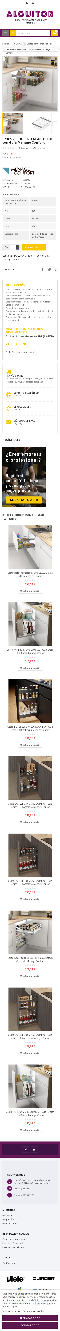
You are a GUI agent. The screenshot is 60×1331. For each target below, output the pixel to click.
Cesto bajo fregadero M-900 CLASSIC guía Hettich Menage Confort (30, 574)
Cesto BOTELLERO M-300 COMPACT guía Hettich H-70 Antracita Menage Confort (30, 805)
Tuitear (48, 269)
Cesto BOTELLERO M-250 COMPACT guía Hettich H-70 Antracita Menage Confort (30, 882)
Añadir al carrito (34, 247)
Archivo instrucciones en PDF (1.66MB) (30, 336)
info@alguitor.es (21, 1188)
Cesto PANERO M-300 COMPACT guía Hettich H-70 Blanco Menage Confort (30, 1113)
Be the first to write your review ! (20, 352)
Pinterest (55, 269)
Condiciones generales (13, 1239)
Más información (11, 1311)
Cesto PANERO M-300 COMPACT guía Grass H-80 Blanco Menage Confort (30, 651)
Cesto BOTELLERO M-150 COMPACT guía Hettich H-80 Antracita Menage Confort (30, 1036)
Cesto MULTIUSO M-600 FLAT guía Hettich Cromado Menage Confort (30, 959)
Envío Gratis (15, 375)
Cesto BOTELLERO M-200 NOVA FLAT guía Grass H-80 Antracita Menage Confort (30, 728)
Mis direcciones (9, 1223)
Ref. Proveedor (10, 183)
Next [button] (54, 123)
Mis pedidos (8, 1219)
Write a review (39, 148)
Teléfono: (18, 1195)
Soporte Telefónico (26, 392)
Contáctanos (8, 1263)
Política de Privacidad (12, 1243)
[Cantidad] (13, 247)
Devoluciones (22, 406)
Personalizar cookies (34, 1311)
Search (13, 33)
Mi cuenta (7, 1215)
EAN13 (5, 186)
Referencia (8, 180)
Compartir (41, 269)
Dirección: (18, 1180)
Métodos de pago (25, 420)
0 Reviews (23, 148)
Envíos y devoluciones (13, 1247)
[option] (15, 123)
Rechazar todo (30, 1318)
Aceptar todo (30, 1325)
